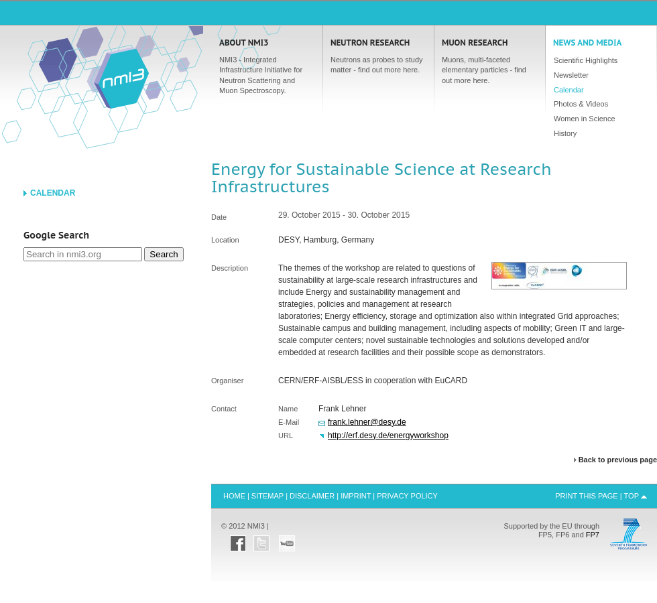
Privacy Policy (407, 496)
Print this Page (586, 496)
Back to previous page (618, 460)
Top (631, 496)
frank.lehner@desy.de (367, 422)
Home (121, 78)
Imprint (356, 496)
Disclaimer (312, 496)
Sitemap (267, 496)
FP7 (592, 535)
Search (164, 254)
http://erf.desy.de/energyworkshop (388, 435)
